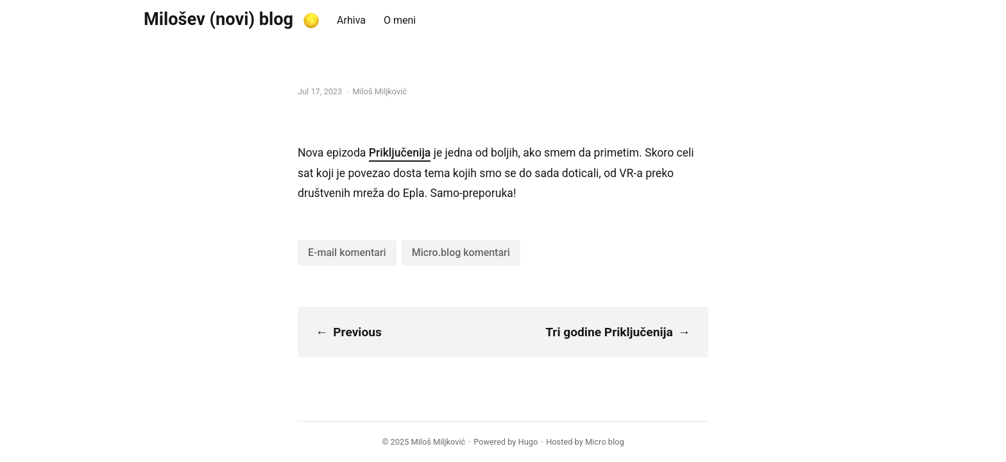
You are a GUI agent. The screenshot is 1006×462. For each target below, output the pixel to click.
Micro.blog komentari (461, 252)
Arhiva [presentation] (351, 20)
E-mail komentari (347, 252)
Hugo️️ (528, 442)
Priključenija (400, 152)
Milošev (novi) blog (218, 19)
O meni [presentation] (400, 20)
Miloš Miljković (438, 442)
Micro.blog (604, 442)
